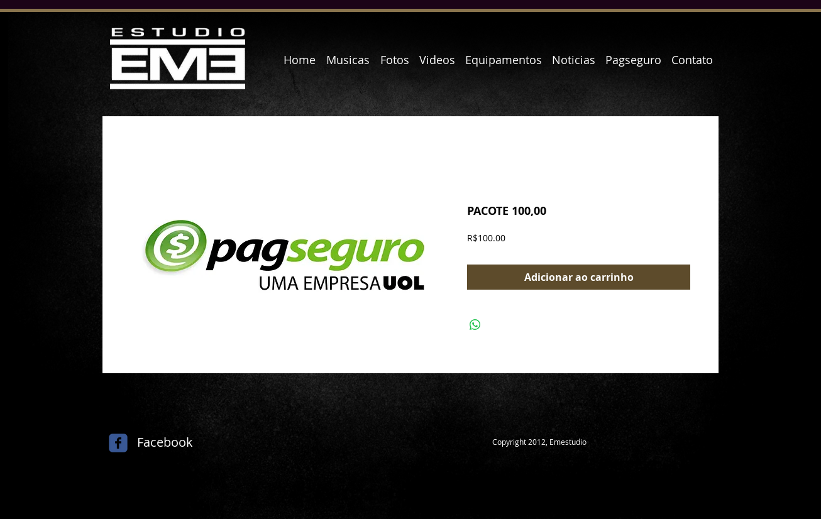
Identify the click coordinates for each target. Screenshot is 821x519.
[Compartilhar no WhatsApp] (475, 324)
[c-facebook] (118, 443)
